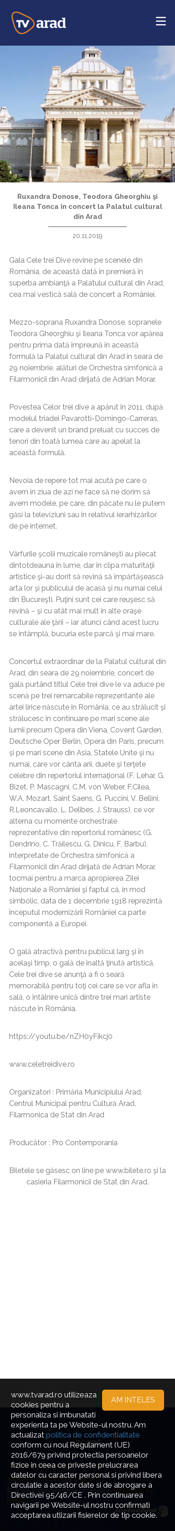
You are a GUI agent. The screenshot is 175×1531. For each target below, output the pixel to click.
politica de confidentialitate (93, 1434)
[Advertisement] (87, 1288)
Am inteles (133, 1400)
